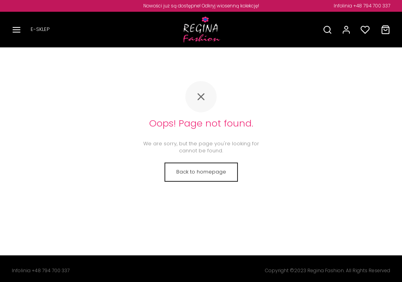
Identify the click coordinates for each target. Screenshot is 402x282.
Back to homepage (201, 171)
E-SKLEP (40, 29)
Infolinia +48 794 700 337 (362, 6)
